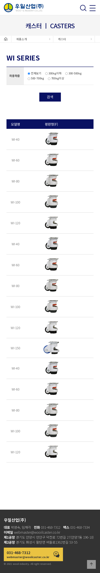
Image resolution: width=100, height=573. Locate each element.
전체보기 (34, 73)
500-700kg (36, 78)
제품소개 (21, 39)
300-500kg (73, 73)
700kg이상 (56, 78)
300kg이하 (53, 73)
